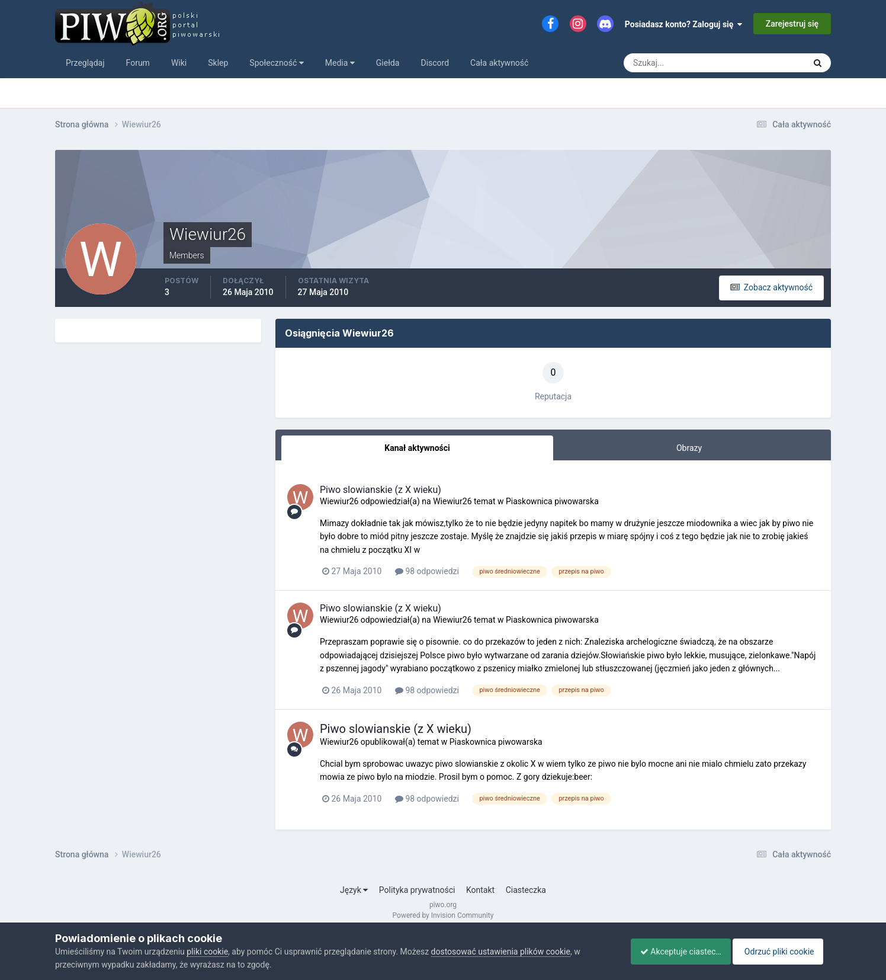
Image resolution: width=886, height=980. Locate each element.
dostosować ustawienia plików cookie (500, 951)
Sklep (218, 63)
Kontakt (480, 890)
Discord (434, 63)
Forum (138, 63)
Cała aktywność (499, 63)
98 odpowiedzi (427, 571)
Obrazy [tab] (689, 448)
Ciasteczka (526, 890)
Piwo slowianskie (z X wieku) (380, 489)
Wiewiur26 (339, 501)
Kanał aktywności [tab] (417, 448)
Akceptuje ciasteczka (675, 951)
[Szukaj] (670, 62)
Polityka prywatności (417, 890)
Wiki (179, 63)
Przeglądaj (85, 63)
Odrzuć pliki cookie (782, 951)
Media (340, 63)
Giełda (388, 63)
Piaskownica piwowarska (552, 501)
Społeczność (276, 63)
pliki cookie (207, 951)
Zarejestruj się (792, 23)
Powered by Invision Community (443, 915)
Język (354, 890)
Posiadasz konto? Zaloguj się (684, 24)
